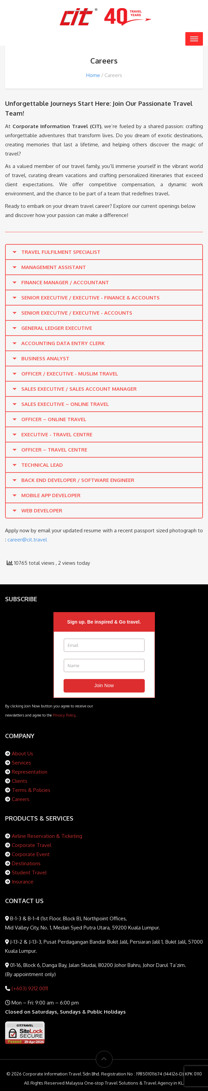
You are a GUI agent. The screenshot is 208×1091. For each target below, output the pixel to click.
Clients (19, 781)
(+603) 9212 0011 (29, 988)
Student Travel (29, 872)
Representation (29, 772)
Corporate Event (31, 854)
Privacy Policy (64, 715)
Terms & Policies (31, 790)
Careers (20, 799)
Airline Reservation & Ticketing (47, 836)
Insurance (22, 881)
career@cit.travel (27, 539)
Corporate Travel (31, 845)
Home (93, 75)
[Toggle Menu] (194, 39)
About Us (22, 753)
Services (21, 762)
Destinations (26, 863)
